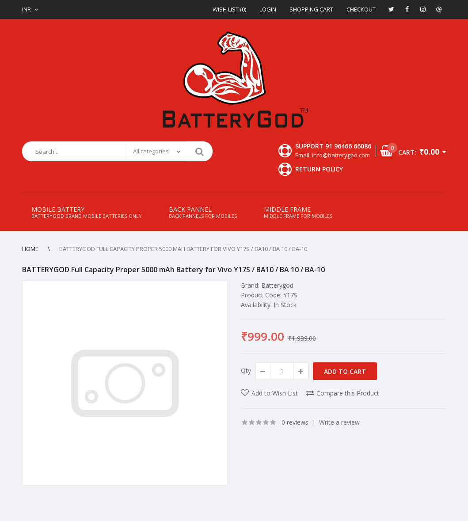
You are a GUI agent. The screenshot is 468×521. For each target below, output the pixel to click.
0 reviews (295, 422)
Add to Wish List (274, 393)
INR (26, 9)
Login (267, 9)
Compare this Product (347, 393)
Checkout (361, 9)
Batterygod (277, 285)
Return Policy (319, 169)
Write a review (339, 422)
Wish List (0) (229, 9)
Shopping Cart (311, 9)
